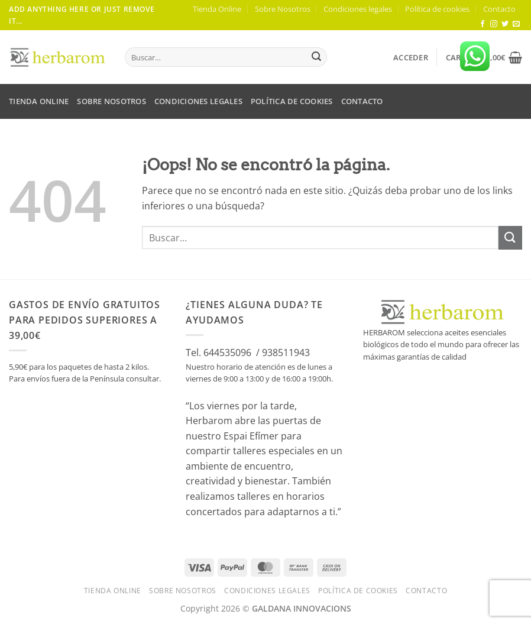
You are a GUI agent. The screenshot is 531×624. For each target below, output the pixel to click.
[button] (410, 57)
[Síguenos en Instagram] (493, 24)
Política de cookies (437, 9)
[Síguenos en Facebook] (482, 24)
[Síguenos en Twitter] (505, 24)
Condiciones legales (357, 9)
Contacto (499, 9)
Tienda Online (217, 9)
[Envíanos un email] (516, 24)
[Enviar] (316, 57)
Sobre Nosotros (282, 9)
